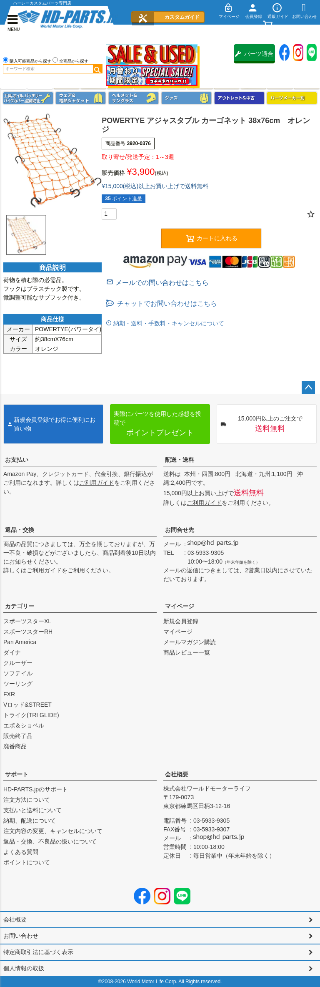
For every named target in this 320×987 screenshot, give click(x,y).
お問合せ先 (179, 529)
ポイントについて (26, 862)
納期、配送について (29, 820)
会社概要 (176, 774)
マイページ (179, 606)
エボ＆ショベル (23, 725)
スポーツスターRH (27, 631)
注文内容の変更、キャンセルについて (52, 831)
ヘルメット (133, 98)
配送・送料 (179, 459)
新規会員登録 (180, 621)
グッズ (186, 98)
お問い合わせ (20, 935)
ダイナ (12, 652)
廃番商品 (15, 746)
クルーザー (17, 663)
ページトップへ (308, 387)
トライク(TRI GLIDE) (31, 715)
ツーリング (17, 683)
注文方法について (26, 799)
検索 (97, 69)
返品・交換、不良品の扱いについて (50, 841)
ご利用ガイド (96, 482)
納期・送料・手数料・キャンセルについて (168, 323)
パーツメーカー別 (292, 98)
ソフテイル (17, 673)
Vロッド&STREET (27, 704)
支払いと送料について (32, 810)
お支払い (16, 459)
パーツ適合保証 (254, 56)
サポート (16, 774)
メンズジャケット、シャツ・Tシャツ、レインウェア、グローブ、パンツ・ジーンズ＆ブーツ (80, 98)
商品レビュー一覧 (186, 652)
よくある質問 (20, 852)
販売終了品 (17, 736)
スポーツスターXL (27, 621)
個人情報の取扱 (23, 968)
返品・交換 (19, 529)
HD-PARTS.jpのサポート (35, 789)
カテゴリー (19, 606)
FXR (9, 694)
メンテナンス (28, 98)
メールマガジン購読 (189, 642)
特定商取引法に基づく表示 (38, 952)
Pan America (19, 642)
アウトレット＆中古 (239, 98)
